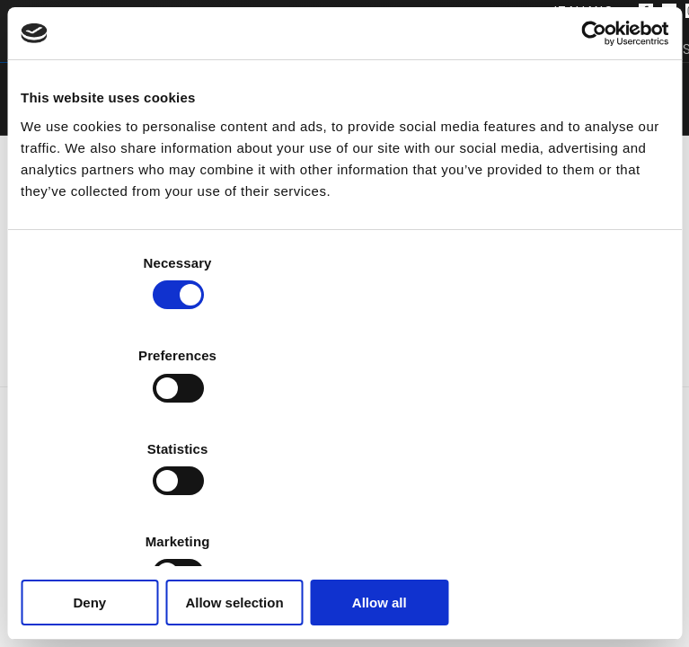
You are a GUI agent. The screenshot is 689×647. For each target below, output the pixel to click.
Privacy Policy (349, 632)
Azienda (310, 49)
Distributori (557, 49)
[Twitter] (669, 11)
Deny (126, 510)
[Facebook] (646, 11)
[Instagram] (345, 613)
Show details (592, 456)
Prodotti (77, 49)
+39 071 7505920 (357, 559)
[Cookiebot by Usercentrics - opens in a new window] (589, 126)
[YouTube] (391, 613)
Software (198, 49)
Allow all (562, 510)
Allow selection (344, 510)
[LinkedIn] (368, 613)
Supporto (423, 49)
